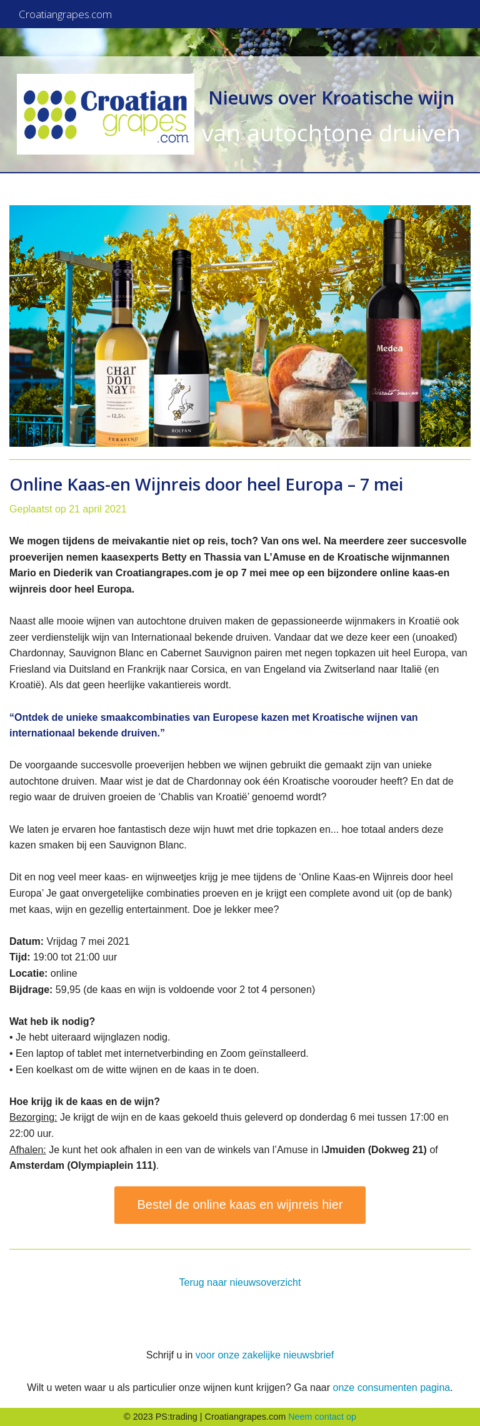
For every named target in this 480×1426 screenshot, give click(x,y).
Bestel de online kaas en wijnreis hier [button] (239, 1204)
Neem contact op (322, 1417)
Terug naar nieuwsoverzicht (240, 1282)
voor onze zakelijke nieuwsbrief (265, 1355)
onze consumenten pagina (391, 1387)
